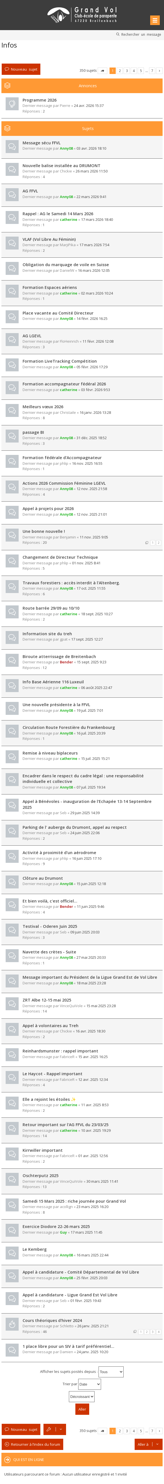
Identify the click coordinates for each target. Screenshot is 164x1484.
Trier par (82, 1384)
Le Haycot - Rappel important (52, 1073)
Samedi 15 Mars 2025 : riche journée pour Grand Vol (74, 1201)
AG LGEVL (32, 335)
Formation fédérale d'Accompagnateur (62, 457)
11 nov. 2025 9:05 (94, 537)
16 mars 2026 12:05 (94, 270)
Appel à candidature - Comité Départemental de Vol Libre (81, 1272)
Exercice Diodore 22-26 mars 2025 (56, 1226)
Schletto (67, 1325)
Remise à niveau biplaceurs (50, 753)
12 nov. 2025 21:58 (91, 488)
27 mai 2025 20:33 (91, 957)
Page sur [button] (102, 71)
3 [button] (127, 70)
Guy (63, 1232)
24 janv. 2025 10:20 (92, 1351)
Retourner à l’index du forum (35, 1444)
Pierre (65, 105)
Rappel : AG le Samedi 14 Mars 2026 (58, 213)
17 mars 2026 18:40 (97, 219)
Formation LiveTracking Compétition (60, 361)
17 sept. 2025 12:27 (87, 639)
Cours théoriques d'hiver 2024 (52, 1320)
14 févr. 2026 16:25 (92, 318)
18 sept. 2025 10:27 (97, 613)
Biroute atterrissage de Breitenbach (59, 656)
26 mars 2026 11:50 (92, 171)
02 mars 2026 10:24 (97, 293)
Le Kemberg (35, 1249)
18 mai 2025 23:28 (91, 982)
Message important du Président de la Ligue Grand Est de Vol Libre (90, 977)
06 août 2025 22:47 (96, 687)
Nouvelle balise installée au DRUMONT (61, 165)
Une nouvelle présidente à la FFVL (56, 704)
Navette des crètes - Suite (49, 952)
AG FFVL (30, 191)
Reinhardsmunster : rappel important (60, 1051)
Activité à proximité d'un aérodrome (59, 852)
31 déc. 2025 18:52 (91, 437)
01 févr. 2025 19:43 (85, 1300)
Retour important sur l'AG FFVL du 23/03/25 (65, 1124)
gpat (63, 639)
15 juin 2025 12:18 (91, 883)
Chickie (66, 171)
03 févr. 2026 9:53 (95, 389)
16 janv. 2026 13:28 (95, 412)
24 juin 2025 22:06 (85, 832)
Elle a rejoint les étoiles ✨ (49, 1099)
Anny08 (66, 148)
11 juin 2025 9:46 (90, 906)
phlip (64, 463)
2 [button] (120, 70)
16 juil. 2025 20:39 (90, 733)
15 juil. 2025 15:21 (95, 758)
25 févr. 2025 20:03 (92, 1277)
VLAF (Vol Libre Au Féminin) (49, 239)
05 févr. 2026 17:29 (92, 366)
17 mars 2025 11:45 (86, 1232)
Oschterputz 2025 (40, 1175)
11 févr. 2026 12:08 (97, 341)
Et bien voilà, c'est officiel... (50, 901)
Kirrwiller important (43, 1150)
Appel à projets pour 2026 (48, 508)
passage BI (33, 432)
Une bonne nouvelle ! (44, 531)
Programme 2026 (39, 100)
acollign (66, 1206)
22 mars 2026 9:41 (91, 196)
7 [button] (152, 70)
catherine (68, 219)
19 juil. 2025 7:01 (89, 710)
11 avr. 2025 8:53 (95, 1104)
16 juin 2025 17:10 (86, 858)
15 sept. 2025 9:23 (91, 661)
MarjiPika (68, 244)
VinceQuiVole (71, 1005)
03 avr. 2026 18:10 (91, 148)
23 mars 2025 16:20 (92, 1206)
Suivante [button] (159, 71)
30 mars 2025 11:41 (102, 1181)
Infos (9, 45)
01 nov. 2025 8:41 (86, 562)
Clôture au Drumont (43, 878)
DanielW (67, 270)
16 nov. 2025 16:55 (87, 463)
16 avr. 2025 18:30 (90, 1031)
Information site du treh (47, 633)
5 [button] (141, 70)
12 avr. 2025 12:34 (93, 1079)
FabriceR (67, 1056)
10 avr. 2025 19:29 (96, 1130)
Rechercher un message (141, 34)
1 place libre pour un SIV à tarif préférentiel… (68, 1346)
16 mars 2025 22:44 (92, 1255)
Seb (63, 812)
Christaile (68, 412)
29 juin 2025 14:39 (85, 812)
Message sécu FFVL (41, 142)
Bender (66, 661)
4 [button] (134, 70)
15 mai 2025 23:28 (101, 1005)
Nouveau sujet (24, 69)
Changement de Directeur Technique (60, 557)
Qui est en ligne (28, 1459)
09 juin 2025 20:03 (85, 932)
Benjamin (68, 537)
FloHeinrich (69, 341)
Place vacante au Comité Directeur (58, 313)
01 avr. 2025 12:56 (93, 1155)
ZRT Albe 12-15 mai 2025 (47, 1000)
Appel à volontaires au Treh (50, 1025)
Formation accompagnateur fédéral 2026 (64, 384)
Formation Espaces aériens (50, 287)
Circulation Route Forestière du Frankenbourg (69, 727)
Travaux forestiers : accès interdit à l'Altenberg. (71, 582)
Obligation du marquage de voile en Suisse (66, 264)
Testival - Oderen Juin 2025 (50, 926)
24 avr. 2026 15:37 (89, 105)
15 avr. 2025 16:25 (93, 1056)
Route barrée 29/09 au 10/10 (51, 608)
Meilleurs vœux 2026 (43, 406)
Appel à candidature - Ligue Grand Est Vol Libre (70, 1294)
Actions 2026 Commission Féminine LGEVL (64, 483)
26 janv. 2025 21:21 (93, 1325)
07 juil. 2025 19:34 (90, 787)
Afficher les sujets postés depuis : (82, 1371)
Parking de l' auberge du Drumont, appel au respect (75, 827)
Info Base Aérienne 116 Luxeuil (53, 681)
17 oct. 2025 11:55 (91, 588)
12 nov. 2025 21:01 (91, 514)
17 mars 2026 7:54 (94, 244)
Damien (66, 1351)
